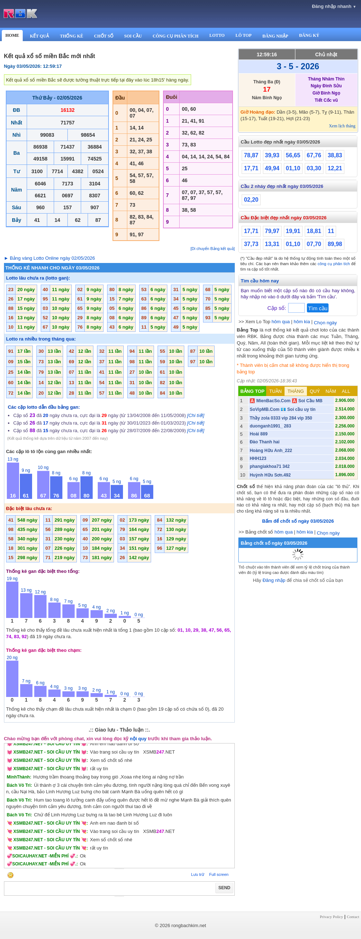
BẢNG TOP (252, 391)
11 (331, 231)
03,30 (314, 168)
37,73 (251, 244)
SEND (224, 887)
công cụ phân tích (334, 264)
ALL (346, 391)
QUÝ (315, 391)
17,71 (251, 168)
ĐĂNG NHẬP (275, 36)
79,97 (272, 231)
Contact (353, 916)
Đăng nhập (274, 580)
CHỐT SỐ (103, 36)
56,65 (293, 155)
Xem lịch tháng (342, 125)
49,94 (272, 168)
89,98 (335, 244)
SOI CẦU (133, 36)
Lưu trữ (197, 874)
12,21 (335, 168)
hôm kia (302, 321)
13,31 (272, 244)
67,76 (314, 155)
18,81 (314, 231)
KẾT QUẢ (39, 36)
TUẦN (275, 391)
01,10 (293, 168)
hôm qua (281, 321)
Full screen (219, 874)
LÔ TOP (243, 35)
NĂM (331, 391)
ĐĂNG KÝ (309, 35)
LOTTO (216, 35)
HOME (12, 35)
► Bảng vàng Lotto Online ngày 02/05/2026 (49, 258)
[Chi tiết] (195, 415)
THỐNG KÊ (71, 36)
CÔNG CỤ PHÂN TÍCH (175, 36)
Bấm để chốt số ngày (298, 521)
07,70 (314, 244)
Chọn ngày (325, 322)
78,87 (251, 155)
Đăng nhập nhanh (334, 6)
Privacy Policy (331, 916)
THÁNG (295, 391)
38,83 (335, 155)
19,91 (293, 231)
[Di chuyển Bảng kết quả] (212, 248)
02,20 (251, 200)
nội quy (138, 738)
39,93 (272, 155)
